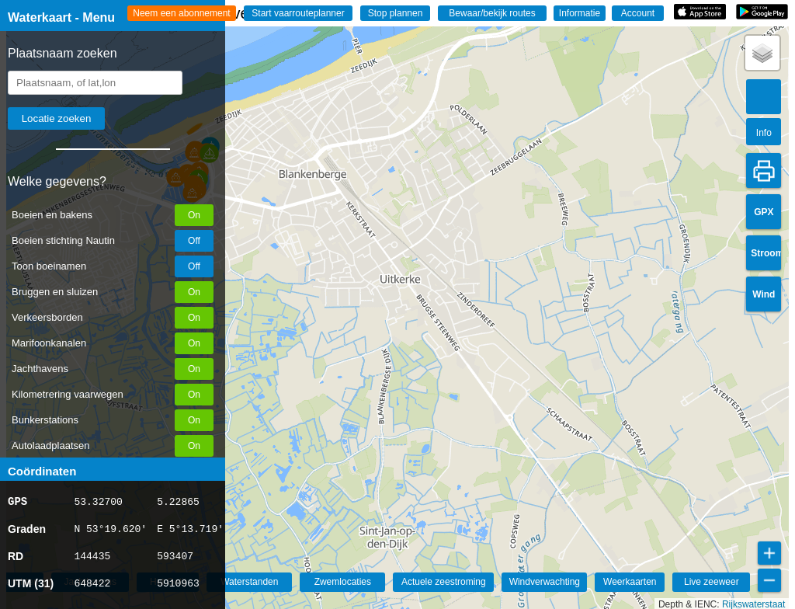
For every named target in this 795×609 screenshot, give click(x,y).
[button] (762, 53)
